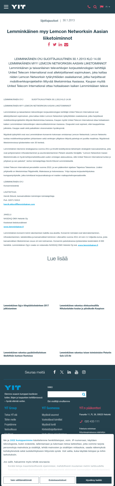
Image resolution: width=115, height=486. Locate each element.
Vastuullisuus (10, 429)
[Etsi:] (83, 394)
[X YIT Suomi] (61, 372)
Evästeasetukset (57, 480)
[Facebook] (49, 44)
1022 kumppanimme (21, 440)
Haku (50, 387)
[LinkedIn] (60, 44)
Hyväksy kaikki (94, 480)
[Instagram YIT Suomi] (83, 372)
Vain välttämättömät (21, 480)
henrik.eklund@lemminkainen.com (19, 204)
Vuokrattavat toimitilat (52, 420)
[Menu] (6, 6)
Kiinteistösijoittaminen (52, 429)
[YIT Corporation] (69, 372)
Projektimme (10, 425)
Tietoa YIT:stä (10, 415)
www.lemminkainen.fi (14, 226)
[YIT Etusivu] (18, 7)
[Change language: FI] (105, 6)
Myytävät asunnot (50, 415)
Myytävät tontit (49, 425)
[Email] (66, 44)
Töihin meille (10, 420)
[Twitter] (55, 44)
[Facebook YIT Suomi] (54, 372)
